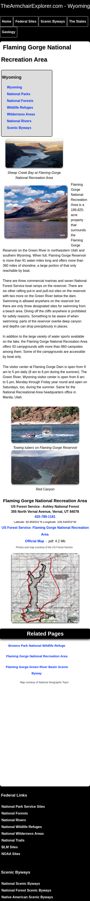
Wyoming (14, 87)
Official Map (34, 541)
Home (6, 21)
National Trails (12, 840)
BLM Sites (9, 847)
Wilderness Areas (21, 114)
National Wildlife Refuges (21, 827)
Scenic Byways (53, 21)
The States (77, 21)
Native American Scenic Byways (27, 897)
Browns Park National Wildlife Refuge (36, 645)
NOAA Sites (10, 854)
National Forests (20, 101)
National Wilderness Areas (22, 833)
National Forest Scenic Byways (26, 890)
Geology (8, 32)
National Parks (18, 94)
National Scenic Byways (20, 883)
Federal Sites (25, 21)
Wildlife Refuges (20, 107)
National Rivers (19, 121)
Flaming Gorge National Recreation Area (36, 656)
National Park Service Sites (23, 806)
